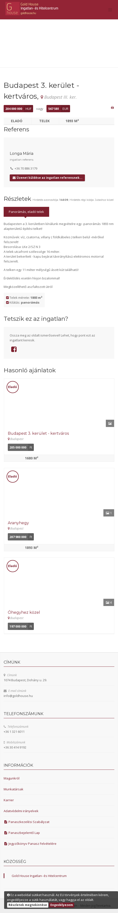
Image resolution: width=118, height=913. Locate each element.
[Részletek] (59, 403)
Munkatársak (13, 789)
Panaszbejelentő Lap (22, 833)
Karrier (9, 800)
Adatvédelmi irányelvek (21, 811)
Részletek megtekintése (28, 905)
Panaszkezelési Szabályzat (26, 822)
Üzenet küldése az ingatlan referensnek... (47, 178)
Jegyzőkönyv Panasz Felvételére (30, 843)
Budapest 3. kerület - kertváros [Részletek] (38, 433)
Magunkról (11, 778)
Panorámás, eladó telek (26, 212)
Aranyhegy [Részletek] (18, 523)
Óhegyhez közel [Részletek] (24, 612)
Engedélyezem (61, 905)
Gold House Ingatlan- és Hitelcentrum (39, 876)
